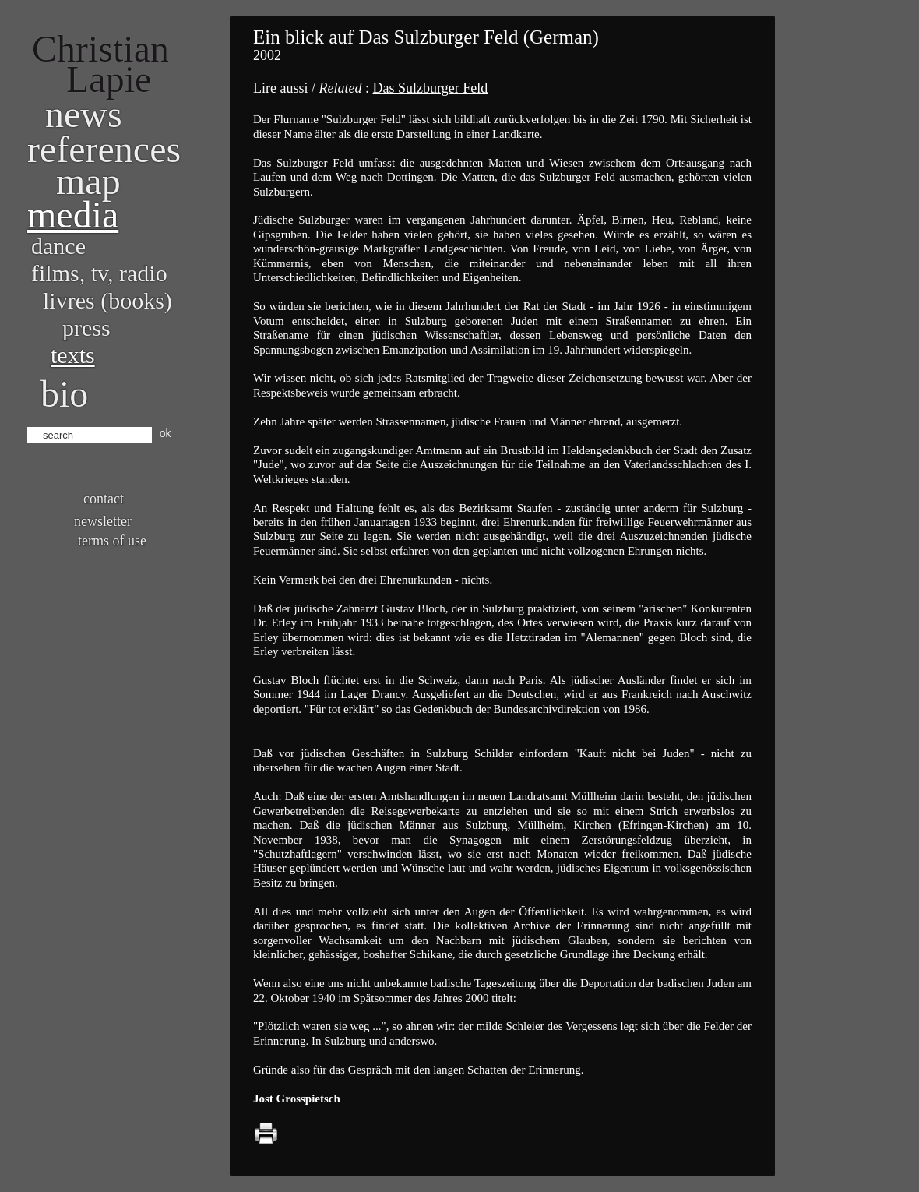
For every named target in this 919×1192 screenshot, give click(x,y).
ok (165, 433)
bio (64, 393)
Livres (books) (107, 300)
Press (86, 327)
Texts (73, 355)
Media (72, 214)
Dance (58, 246)
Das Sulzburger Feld (430, 88)
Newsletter (103, 521)
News (83, 114)
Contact (103, 498)
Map (88, 181)
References (104, 149)
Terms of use (112, 540)
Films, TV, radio (99, 273)
